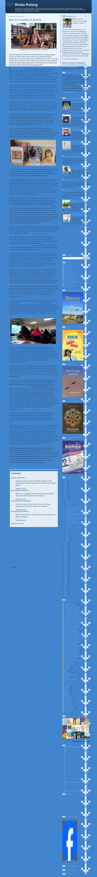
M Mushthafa (15, 490)
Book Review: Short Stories (73, 656)
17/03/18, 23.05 (21, 509)
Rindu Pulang (26, 5)
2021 (65, 489)
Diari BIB (67, 668)
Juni (67, 532)
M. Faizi (13, 478)
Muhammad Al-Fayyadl (71, 282)
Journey (66, 687)
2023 (65, 485)
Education (44, 467)
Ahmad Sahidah (69, 265)
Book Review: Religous (71, 652)
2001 (65, 578)
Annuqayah (68, 269)
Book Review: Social (70, 658)
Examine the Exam (68, 190)
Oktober (68, 506)
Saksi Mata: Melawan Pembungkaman (78, 214)
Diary (66, 670)
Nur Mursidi (68, 284)
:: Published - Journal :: (71, 609)
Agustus (68, 528)
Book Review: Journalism (72, 642)
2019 (65, 494)
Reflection (67, 703)
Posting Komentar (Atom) (27, 567)
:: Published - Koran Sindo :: (73, 615)
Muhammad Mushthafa (68, 819)
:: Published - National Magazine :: (75, 621)
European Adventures (71, 679)
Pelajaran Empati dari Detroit (75, 522)
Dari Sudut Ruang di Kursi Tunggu (73, 157)
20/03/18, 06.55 (21, 520)
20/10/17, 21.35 (21, 488)
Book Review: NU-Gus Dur (72, 646)
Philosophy (67, 697)
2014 (65, 547)
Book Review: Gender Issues (73, 637)
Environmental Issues (71, 675)
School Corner (68, 707)
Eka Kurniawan (69, 273)
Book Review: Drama (70, 629)
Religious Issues (69, 705)
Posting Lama (53, 563)
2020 (65, 492)
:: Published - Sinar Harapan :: (73, 623)
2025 (65, 480)
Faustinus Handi (69, 275)
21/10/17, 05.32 (21, 499)
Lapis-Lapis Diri (67, 180)
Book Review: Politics (71, 650)
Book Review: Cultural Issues (73, 627)
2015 (65, 545)
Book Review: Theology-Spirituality (75, 660)
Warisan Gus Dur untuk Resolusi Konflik (79, 142)
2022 (65, 487)
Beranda (36, 563)
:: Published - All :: (70, 605)
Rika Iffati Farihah (69, 286)
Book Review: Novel (70, 644)
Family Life (67, 681)
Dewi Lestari (68, 271)
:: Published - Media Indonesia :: (74, 619)
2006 (65, 567)
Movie (66, 693)
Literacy (56, 467)
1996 (65, 590)
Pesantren (67, 695)
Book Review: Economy (71, 631)
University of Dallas (27, 303)
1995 (65, 593)
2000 (65, 581)
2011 (65, 555)
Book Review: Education (72, 633)
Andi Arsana (68, 267)
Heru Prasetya (68, 277)
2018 (65, 497)
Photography (68, 699)
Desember (69, 501)
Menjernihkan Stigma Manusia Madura (78, 129)
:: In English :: (68, 603)
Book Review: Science (71, 654)
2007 (65, 564)
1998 (65, 586)
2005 (65, 569)
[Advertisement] (33, 545)
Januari (68, 539)
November (69, 503)
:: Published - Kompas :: (72, 611)
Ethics (66, 677)
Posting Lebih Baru (16, 563)
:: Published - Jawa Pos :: (72, 607)
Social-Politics (68, 709)
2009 (65, 559)
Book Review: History (71, 640)
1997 (65, 588)
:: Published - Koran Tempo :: (73, 617)
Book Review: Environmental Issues (75, 635)
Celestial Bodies (69, 662)
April (67, 535)
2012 (65, 552)
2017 (65, 499)
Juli (67, 530)
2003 (65, 574)
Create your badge (67, 862)
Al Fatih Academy (17, 69)
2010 (65, 557)
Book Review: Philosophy (72, 648)
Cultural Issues (69, 664)
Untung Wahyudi (17, 501)
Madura (66, 691)
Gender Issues (68, 683)
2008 (65, 562)
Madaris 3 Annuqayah (71, 280)
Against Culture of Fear (79, 115)
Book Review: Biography (72, 625)
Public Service (68, 701)
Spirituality (67, 712)
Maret (67, 537)
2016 (65, 543)
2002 (65, 576)
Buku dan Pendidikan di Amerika (25, 20)
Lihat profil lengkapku (71, 58)
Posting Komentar (17, 523)
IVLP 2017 (50, 467)
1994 (65, 595)
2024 (65, 482)
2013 (65, 550)
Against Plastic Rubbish (79, 102)
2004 (65, 571)
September (69, 525)
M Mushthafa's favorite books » (81, 741)
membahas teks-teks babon (18, 386)
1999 (65, 583)
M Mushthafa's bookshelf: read (76, 716)
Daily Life (67, 666)
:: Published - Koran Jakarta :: (73, 613)
